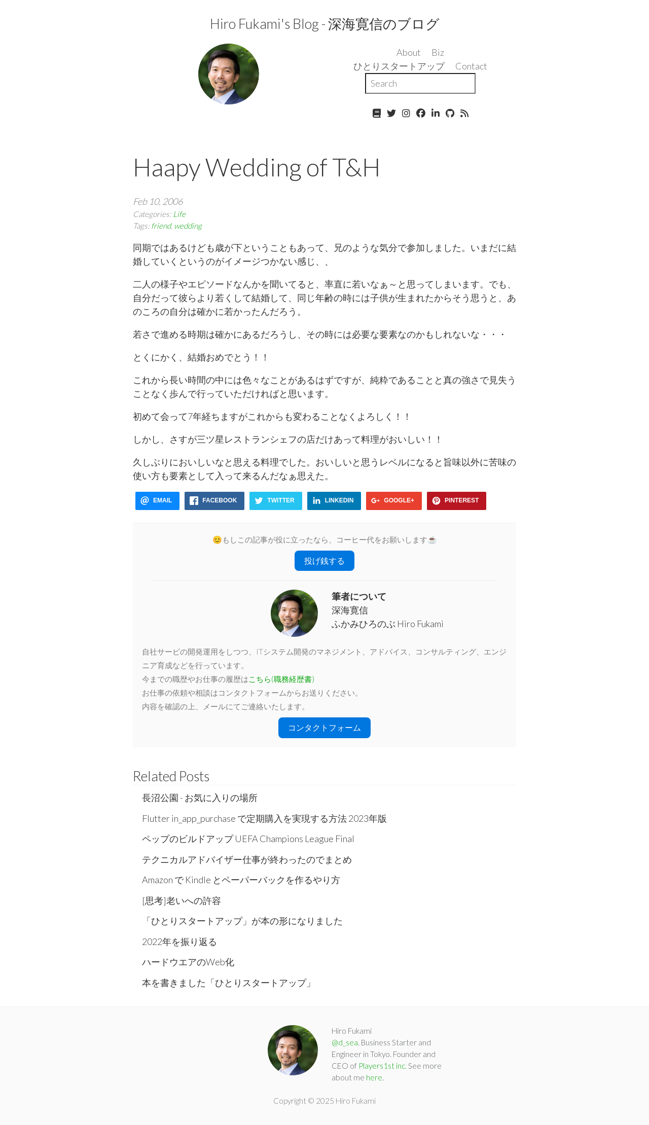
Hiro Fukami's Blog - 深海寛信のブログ (325, 23)
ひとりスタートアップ (399, 65)
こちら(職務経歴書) (281, 678)
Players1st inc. (382, 1065)
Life (179, 214)
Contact (471, 65)
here (374, 1077)
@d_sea (345, 1042)
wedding (188, 225)
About (408, 52)
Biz (437, 52)
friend (161, 225)
